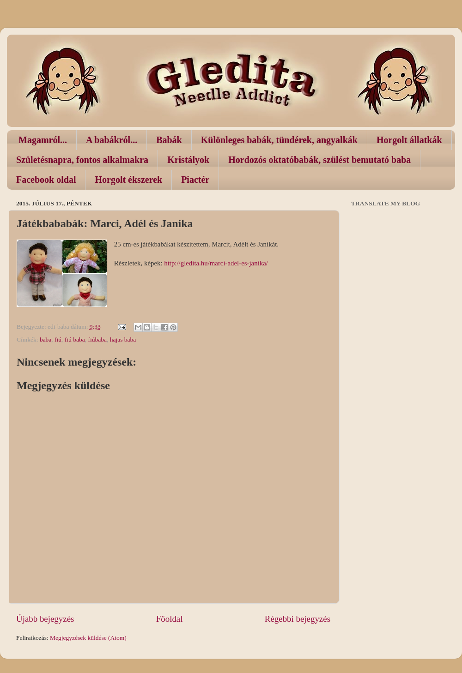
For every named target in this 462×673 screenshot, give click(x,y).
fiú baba (75, 339)
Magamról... (42, 140)
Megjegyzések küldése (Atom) (88, 637)
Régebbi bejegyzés (297, 619)
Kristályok (188, 160)
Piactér (195, 179)
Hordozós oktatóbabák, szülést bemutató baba (319, 160)
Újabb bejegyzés (45, 619)
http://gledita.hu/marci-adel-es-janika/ (216, 263)
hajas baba (123, 339)
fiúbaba (97, 339)
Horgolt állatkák (409, 140)
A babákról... (111, 140)
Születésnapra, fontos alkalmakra (82, 160)
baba (45, 339)
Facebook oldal (46, 179)
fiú (58, 339)
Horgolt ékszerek (128, 179)
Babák (169, 140)
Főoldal (169, 619)
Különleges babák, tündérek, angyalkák (279, 140)
